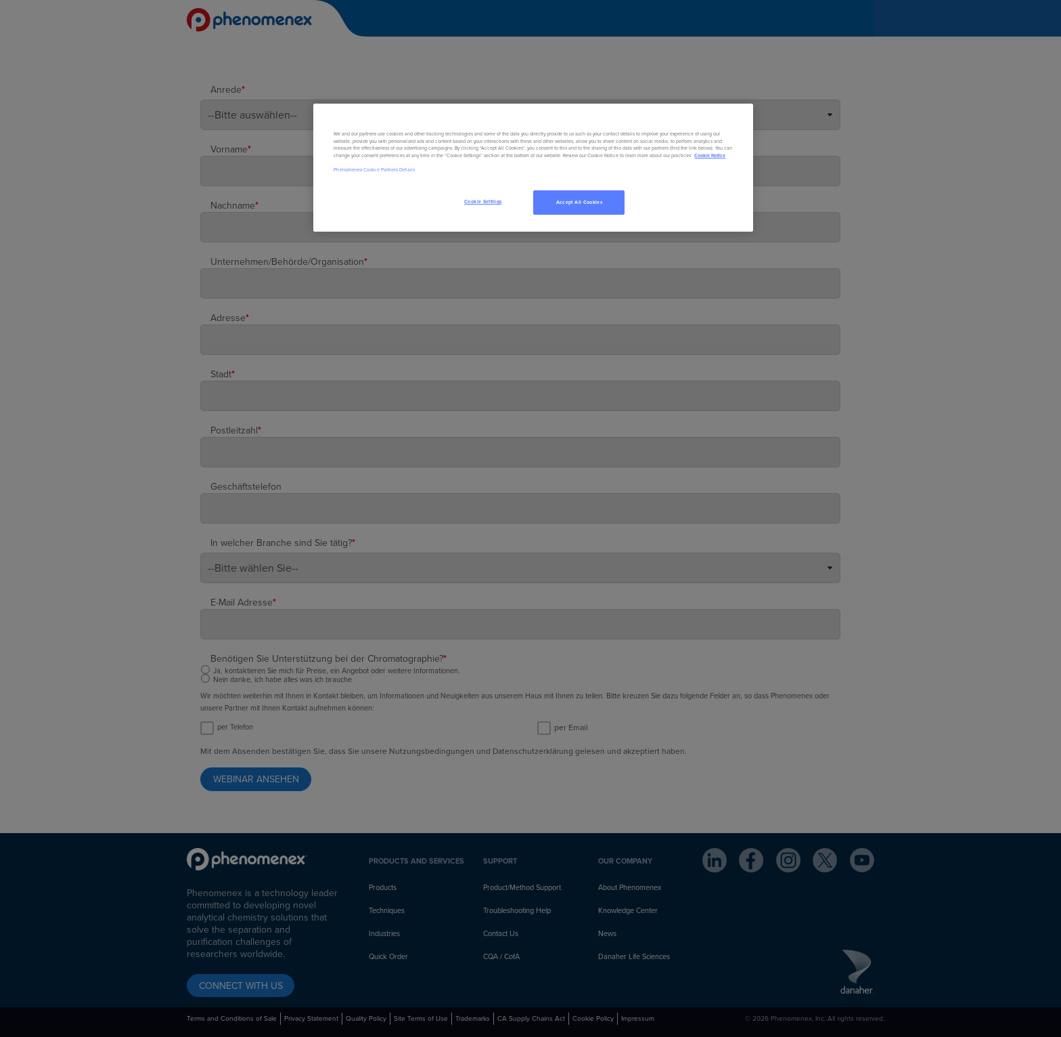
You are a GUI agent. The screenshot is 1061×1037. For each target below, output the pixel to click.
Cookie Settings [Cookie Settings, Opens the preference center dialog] (482, 201)
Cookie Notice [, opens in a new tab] (709, 155)
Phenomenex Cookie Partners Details (374, 170)
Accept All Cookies (579, 202)
